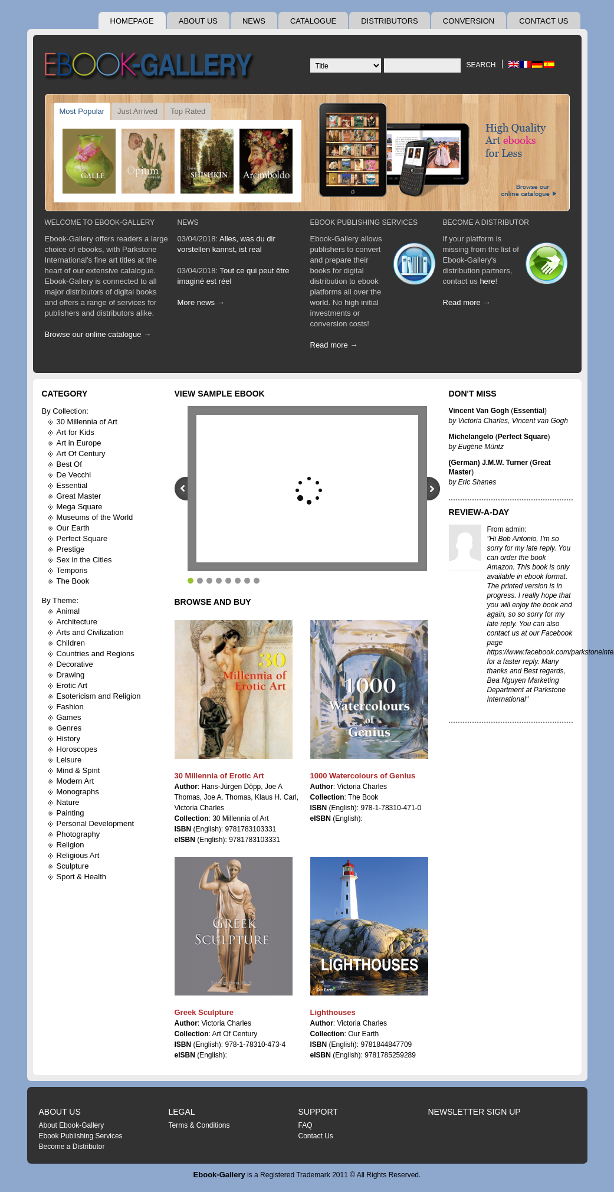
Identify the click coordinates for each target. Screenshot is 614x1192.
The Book (73, 581)
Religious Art (78, 855)
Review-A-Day (479, 512)
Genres (69, 727)
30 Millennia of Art (87, 421)
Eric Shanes (477, 482)
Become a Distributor (72, 1146)
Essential (72, 485)
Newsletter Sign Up (474, 1111)
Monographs (78, 791)
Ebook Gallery (151, 67)
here (487, 281)
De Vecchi (74, 474)
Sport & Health (82, 876)
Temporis (72, 570)
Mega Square (80, 506)
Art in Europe (79, 442)
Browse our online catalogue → (98, 334)
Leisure (69, 759)
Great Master (79, 496)
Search (480, 65)
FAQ (305, 1125)
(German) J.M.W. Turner (488, 463)
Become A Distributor (486, 222)
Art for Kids (75, 432)
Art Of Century (81, 453)
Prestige (71, 549)
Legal (182, 1111)
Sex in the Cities (84, 559)
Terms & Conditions (199, 1125)
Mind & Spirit (78, 770)
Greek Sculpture (204, 1012)
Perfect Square (82, 538)
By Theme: (60, 600)
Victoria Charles (199, 808)
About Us (198, 21)
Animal (68, 611)
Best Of (69, 464)
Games (69, 717)
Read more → (334, 344)
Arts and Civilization (90, 632)
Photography (78, 834)
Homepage (132, 21)
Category (65, 393)
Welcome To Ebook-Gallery (100, 222)
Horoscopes (77, 749)
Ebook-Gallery (219, 1174)
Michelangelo (471, 437)
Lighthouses (333, 1012)
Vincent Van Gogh (479, 411)
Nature (68, 802)
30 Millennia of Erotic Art (219, 775)
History (68, 738)
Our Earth (73, 527)
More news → (201, 302)
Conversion (468, 21)
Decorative (75, 664)
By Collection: (65, 411)
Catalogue (313, 21)
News (253, 21)
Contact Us (543, 21)
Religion (70, 844)
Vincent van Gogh (540, 421)
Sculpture (73, 866)
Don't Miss (473, 393)
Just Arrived (137, 111)
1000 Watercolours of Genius (363, 775)
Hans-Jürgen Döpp (231, 786)
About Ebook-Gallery (71, 1125)
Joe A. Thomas (227, 797)
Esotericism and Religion (99, 696)
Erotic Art (72, 685)
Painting (70, 812)
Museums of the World (95, 517)
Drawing (71, 674)
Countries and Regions (95, 653)
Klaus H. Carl (276, 797)
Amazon (500, 567)
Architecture (77, 621)
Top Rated (187, 111)
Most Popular (82, 111)
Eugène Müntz (481, 447)
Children (71, 642)
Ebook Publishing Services (364, 222)
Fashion (70, 706)
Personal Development (95, 823)
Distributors (389, 21)
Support (318, 1111)
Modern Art (75, 781)
